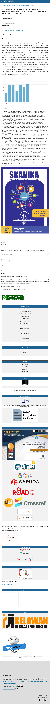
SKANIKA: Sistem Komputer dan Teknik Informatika (15, 681)
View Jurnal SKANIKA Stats (9, 689)
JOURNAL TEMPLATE (25, 396)
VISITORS (25, 567)
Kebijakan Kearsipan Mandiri (25, 321)
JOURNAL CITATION (25, 590)
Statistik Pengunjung (7, 584)
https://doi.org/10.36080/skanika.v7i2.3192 (14, 30)
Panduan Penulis (25, 333)
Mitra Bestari (25, 364)
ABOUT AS (25, 361)
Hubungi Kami (25, 371)
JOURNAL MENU (25, 306)
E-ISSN (25, 378)
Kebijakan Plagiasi (25, 318)
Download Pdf (6, 237)
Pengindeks (25, 341)
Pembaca (25, 350)
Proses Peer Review (25, 338)
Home (3, 5)
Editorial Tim (25, 366)
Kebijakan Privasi (25, 316)
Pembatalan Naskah (25, 336)
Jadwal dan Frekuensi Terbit (25, 331)
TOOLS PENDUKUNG (25, 547)
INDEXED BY (25, 428)
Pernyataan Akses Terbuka (25, 313)
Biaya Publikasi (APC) (25, 328)
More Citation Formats (7, 254)
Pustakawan (25, 355)
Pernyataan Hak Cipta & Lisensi (25, 326)
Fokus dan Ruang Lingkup (25, 308)
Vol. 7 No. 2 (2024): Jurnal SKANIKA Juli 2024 (20, 5)
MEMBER (25, 612)
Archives (8, 5)
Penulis (25, 352)
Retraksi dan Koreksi (25, 323)
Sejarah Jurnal (25, 369)
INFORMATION (25, 347)
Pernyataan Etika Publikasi (25, 311)
